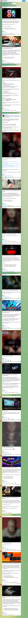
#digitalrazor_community (6, 240)
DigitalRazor (5, 31)
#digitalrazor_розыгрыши (6, 109)
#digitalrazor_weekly (5, 175)
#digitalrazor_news (5, 32)
